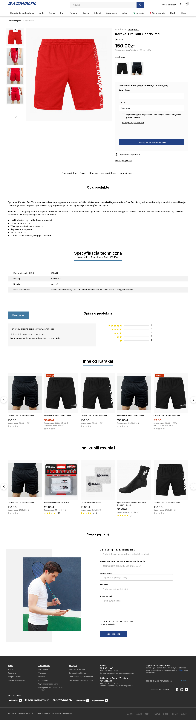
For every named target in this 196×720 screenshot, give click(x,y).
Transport (42, 673)
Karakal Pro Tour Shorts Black (21, 415)
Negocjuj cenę (127, 173)
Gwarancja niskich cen (78, 673)
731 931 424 (106, 681)
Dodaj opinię (18, 315)
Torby (52, 13)
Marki (173, 13)
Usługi (125, 13)
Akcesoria (111, 13)
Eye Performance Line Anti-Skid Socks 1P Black (131, 503)
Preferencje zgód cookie (62, 713)
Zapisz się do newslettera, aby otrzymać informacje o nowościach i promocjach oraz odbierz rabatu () (167, 670)
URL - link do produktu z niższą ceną (117, 550)
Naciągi (73, 13)
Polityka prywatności (133, 122)
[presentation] (139, 131)
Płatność (41, 677)
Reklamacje (43, 680)
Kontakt (11, 669)
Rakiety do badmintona (22, 13)
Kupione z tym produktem (102, 173)
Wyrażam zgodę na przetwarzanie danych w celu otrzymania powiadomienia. (153, 115)
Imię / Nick (105, 584)
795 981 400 (106, 668)
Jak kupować (43, 669)
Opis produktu (69, 173)
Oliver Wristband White (91, 502)
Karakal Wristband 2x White (56, 502)
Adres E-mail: (125, 90)
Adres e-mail (106, 596)
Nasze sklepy (169, 5)
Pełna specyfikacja (123, 160)
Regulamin (12, 673)
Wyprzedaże (157, 13)
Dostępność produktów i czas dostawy (50, 689)
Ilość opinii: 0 (133, 29)
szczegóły (150, 672)
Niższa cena (106, 573)
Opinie (83, 173)
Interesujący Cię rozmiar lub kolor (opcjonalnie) (123, 561)
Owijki (85, 13)
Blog (183, 13)
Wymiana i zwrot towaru (48, 684)
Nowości (139, 13)
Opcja (122, 102)
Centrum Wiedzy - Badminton (81, 677)
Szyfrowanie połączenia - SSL (81, 680)
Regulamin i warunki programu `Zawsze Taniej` (117, 621)
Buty (62, 13)
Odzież (97, 13)
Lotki (41, 13)
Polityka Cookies (14, 677)
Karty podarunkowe (77, 669)
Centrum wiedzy (43, 713)
